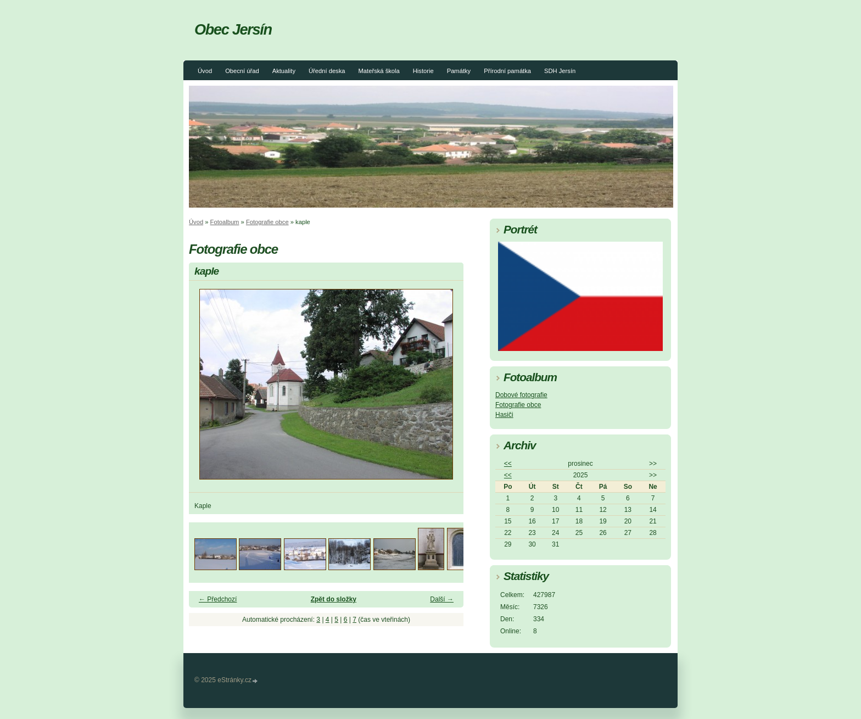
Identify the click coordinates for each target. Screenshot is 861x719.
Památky (459, 71)
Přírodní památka (507, 71)
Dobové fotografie (521, 395)
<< (508, 463)
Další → (442, 599)
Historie (423, 71)
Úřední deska (327, 71)
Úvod (205, 71)
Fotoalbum (224, 222)
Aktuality (283, 71)
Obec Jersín (233, 29)
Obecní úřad (242, 71)
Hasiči (504, 415)
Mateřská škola (379, 71)
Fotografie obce (267, 222)
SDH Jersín (559, 71)
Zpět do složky (333, 599)
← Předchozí (218, 599)
